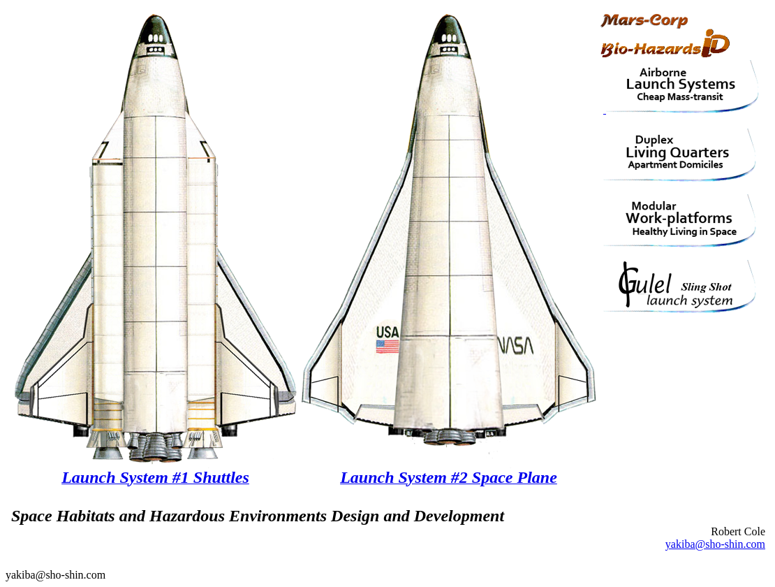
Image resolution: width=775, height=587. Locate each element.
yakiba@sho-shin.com (715, 544)
